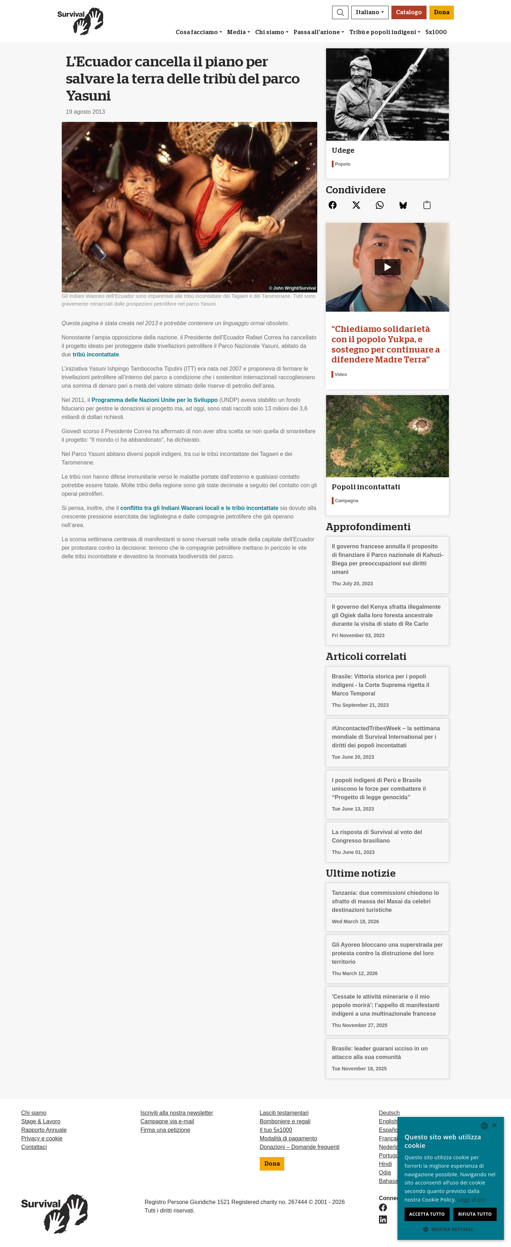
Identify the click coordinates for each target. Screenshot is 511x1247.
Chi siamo (269, 32)
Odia (385, 1173)
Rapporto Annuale (44, 1130)
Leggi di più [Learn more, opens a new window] (471, 1199)
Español (389, 1130)
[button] (340, 12)
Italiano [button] (367, 12)
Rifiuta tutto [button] (475, 1214)
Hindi (385, 1164)
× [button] (494, 1125)
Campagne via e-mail (167, 1121)
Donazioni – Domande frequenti (300, 1147)
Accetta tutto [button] (427, 1214)
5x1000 (436, 32)
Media (236, 32)
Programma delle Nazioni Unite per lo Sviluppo (155, 400)
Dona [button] (441, 12)
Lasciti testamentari (284, 1113)
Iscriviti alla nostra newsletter (177, 1113)
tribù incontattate (96, 354)
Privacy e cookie (42, 1138)
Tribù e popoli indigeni (383, 32)
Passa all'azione (316, 32)
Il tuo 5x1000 (276, 1130)
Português (392, 1155)
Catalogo (409, 12)
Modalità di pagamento (288, 1138)
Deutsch (389, 1113)
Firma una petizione (166, 1130)
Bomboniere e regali (285, 1121)
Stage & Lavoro (40, 1121)
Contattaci (34, 1147)
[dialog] (450, 1178)
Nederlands (393, 1147)
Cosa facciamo (197, 32)
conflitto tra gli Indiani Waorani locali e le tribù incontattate (199, 508)
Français (390, 1138)
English (388, 1121)
